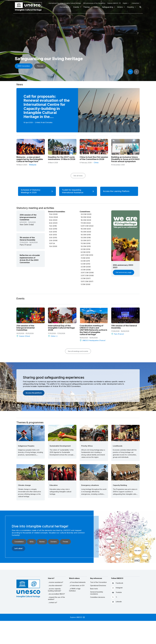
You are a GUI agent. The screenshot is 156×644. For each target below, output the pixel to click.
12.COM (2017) (86, 240)
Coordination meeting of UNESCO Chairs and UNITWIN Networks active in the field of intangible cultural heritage (93, 329)
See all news (78, 176)
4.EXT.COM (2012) (87, 255)
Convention (64, 7)
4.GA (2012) (53, 235)
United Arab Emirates (43, 122)
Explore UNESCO (114, 3)
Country (130, 7)
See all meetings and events (78, 351)
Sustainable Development (60, 446)
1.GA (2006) (53, 246)
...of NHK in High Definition (74, 590)
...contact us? (52, 602)
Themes (86, 7)
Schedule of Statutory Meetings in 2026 (37, 191)
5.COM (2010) (85, 264)
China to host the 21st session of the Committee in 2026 (94, 158)
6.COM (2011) (85, 261)
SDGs (32, 542)
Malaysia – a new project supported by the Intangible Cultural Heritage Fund (29, 159)
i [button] (136, 72)
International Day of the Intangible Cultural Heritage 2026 (61, 327)
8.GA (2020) (53, 223)
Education (54, 485)
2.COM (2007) (85, 278)
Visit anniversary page (123, 272)
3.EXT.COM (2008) (87, 272)
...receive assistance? (55, 582)
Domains (54, 542)
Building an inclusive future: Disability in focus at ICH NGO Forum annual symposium (125, 159)
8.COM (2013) (85, 252)
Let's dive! (18, 548)
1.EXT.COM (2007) (87, 281)
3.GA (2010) (53, 237)
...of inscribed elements (77, 582)
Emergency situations (90, 485)
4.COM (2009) (86, 267)
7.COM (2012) (85, 258)
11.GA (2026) (53, 214)
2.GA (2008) (53, 240)
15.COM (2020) (86, 232)
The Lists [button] (40, 66)
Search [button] (139, 7)
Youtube (116, 592)
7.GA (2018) (53, 226)
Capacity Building (120, 485)
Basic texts (94, 589)
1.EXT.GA (52, 243)
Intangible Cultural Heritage (28, 10)
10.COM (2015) (86, 246)
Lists (96, 7)
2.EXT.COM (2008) (87, 275)
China (96, 162)
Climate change (24, 485)
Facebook (117, 583)
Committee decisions (97, 597)
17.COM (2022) (86, 223)
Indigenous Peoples (26, 446)
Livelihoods (117, 446)
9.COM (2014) (85, 249)
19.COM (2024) (86, 217)
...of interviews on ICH (76, 585)
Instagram (117, 587)
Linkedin (116, 601)
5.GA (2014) (53, 232)
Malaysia (32, 165)
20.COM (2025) (86, 214)
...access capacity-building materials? (54, 590)
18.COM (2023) (86, 220)
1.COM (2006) (85, 284)
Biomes (42, 542)
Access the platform (34, 393)
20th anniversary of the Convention (94, 3)
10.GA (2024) (53, 217)
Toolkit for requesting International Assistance (78, 191)
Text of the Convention (98, 582)
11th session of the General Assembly (124, 326)
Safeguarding (107, 7)
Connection (135, 3)
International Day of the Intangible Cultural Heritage (65, 3)
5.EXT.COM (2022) (87, 226)
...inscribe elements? (55, 585)
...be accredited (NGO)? (56, 594)
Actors (120, 7)
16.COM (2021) (86, 229)
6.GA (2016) (53, 229)
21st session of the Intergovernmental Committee (25, 327)
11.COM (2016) (85, 243)
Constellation (19, 542)
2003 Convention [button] (24, 66)
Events (76, 7)
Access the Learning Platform (119, 191)
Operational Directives (98, 585)
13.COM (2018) (86, 237)
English (125, 3)
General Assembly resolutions (96, 593)
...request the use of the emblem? (56, 598)
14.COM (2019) (86, 235)
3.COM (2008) (86, 270)
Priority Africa (87, 446)
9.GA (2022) (53, 220)
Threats (65, 542)
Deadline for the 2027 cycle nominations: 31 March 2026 (61, 158)
